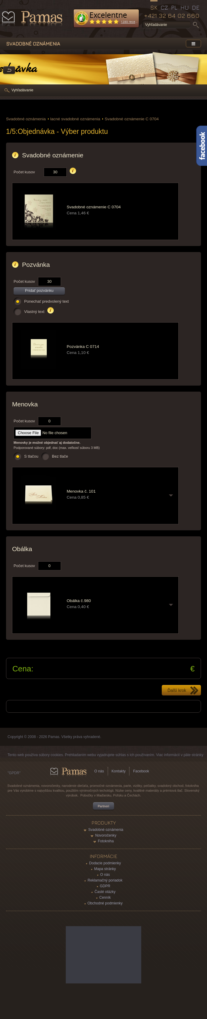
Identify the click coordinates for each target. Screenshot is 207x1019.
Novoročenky (105, 835)
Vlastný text (34, 311)
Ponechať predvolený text (46, 301)
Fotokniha (106, 841)
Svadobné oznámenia (26, 119)
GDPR (105, 886)
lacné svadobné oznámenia (75, 119)
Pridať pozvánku (39, 290)
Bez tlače (60, 456)
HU (184, 7)
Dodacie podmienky (105, 863)
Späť (9, 70)
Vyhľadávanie (22, 90)
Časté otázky (104, 892)
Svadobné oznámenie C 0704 (132, 119)
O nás (99, 771)
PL (174, 7)
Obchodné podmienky (105, 903)
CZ (164, 7)
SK (154, 7)
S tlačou (31, 456)
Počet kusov (24, 172)
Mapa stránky (105, 869)
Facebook (141, 771)
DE (195, 7)
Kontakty (119, 771)
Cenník (105, 897)
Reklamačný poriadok (105, 880)
